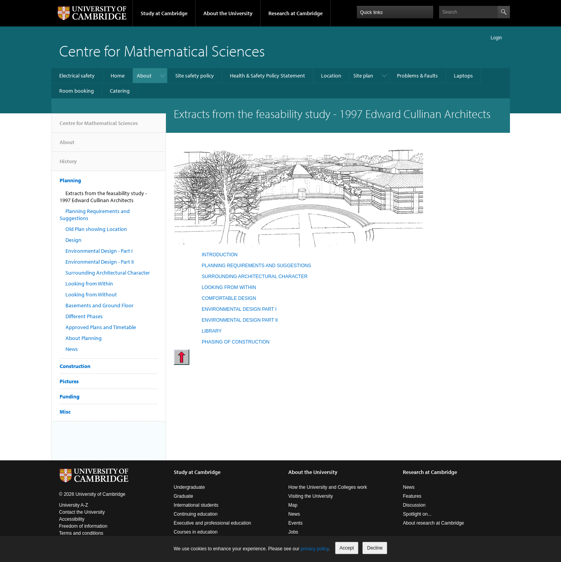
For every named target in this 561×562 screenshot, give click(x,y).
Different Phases (84, 316)
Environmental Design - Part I (98, 250)
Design (73, 239)
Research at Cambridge (295, 13)
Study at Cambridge (164, 13)
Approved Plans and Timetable (100, 327)
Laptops (463, 75)
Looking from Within (89, 283)
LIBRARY (212, 331)
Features (412, 496)
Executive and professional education (212, 523)
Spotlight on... (417, 514)
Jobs (293, 532)
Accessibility (72, 519)
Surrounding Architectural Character (107, 272)
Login (496, 38)
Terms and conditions (81, 533)
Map (292, 505)
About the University (227, 13)
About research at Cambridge (433, 523)
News (71, 348)
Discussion (414, 505)
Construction (75, 366)
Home (118, 75)
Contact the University (82, 512)
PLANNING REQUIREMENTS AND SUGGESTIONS (256, 265)
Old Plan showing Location (96, 229)
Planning (70, 180)
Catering (120, 90)
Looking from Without (91, 294)
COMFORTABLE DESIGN (229, 298)
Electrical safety (77, 75)
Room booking (76, 90)
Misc (65, 411)
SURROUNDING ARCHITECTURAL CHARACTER (255, 276)
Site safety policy (194, 75)
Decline (375, 548)
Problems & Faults (417, 75)
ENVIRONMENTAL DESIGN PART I (239, 309)
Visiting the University (310, 496)
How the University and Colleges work (327, 487)
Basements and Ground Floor (99, 305)
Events (295, 523)
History (68, 164)
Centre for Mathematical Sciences (162, 50)
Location (331, 75)
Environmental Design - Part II (99, 261)
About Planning (83, 338)
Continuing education (196, 514)
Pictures (69, 381)
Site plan (363, 75)
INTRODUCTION (220, 254)
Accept (347, 548)
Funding (69, 396)
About (144, 75)
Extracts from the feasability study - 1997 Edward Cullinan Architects (103, 197)
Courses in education (196, 532)
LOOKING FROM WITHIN (229, 287)
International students (196, 505)
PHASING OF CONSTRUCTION (236, 342)
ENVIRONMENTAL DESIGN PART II (240, 320)
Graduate (183, 496)
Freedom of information (83, 526)
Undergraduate (189, 487)
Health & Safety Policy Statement (267, 75)
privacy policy (314, 548)
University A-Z (73, 505)
